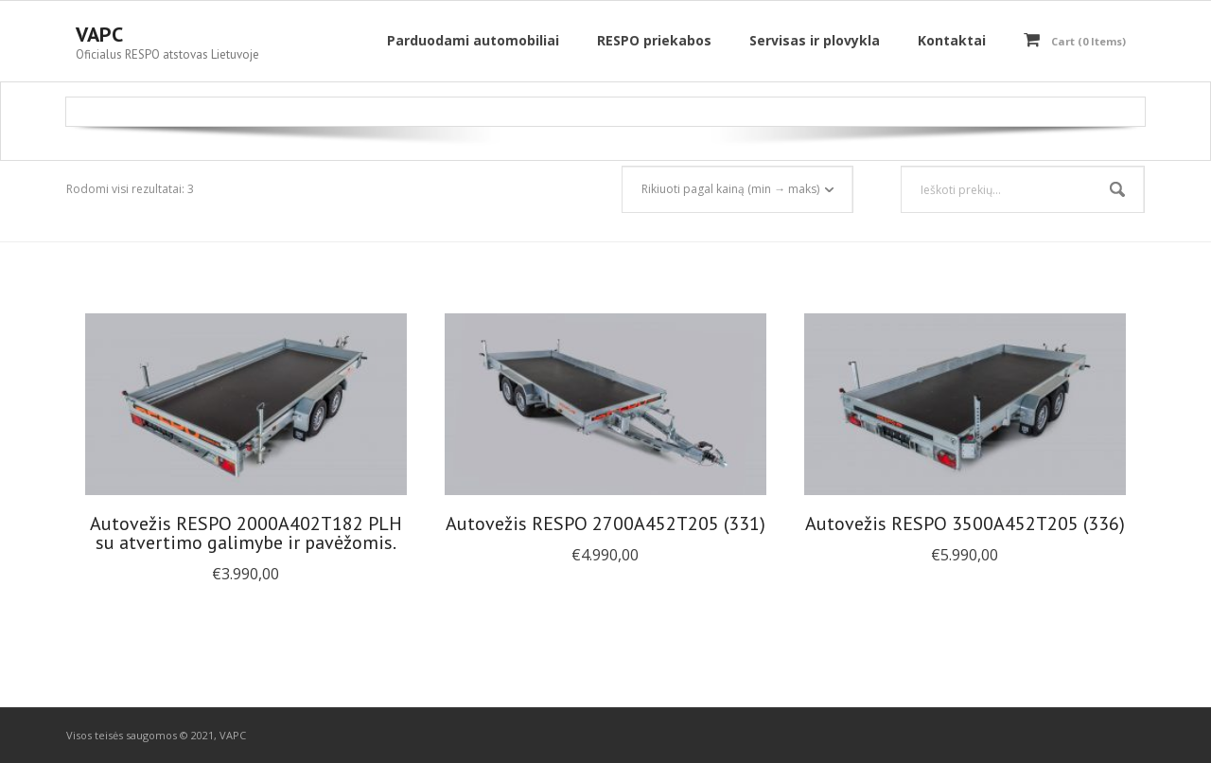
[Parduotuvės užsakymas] (737, 189)
